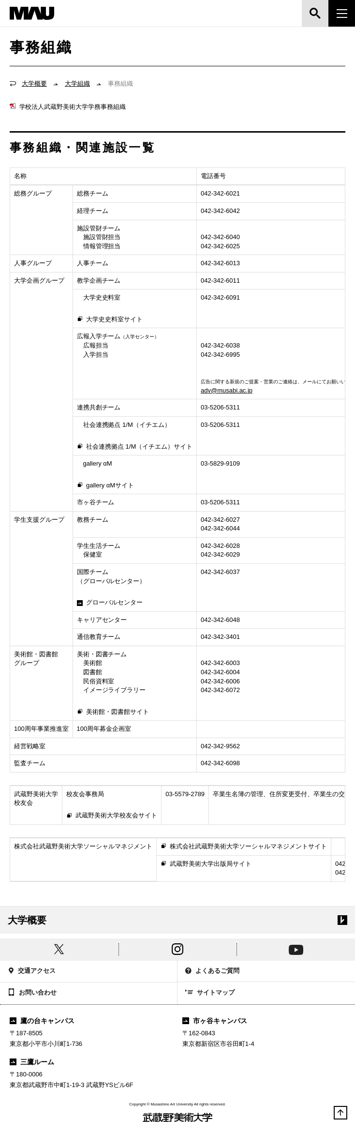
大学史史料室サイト (110, 320)
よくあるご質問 (212, 972)
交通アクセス (32, 972)
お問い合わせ (32, 993)
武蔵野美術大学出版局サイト (206, 864)
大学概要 (34, 83)
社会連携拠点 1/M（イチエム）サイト (135, 447)
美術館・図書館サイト (113, 712)
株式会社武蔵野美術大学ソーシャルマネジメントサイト (244, 847)
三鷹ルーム (32, 1061)
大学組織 (77, 83)
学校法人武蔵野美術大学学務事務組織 (68, 106)
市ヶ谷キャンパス (214, 1020)
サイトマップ (210, 993)
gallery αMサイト (105, 486)
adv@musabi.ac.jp (226, 390)
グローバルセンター (110, 602)
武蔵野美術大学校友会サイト (111, 816)
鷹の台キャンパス (42, 1020)
